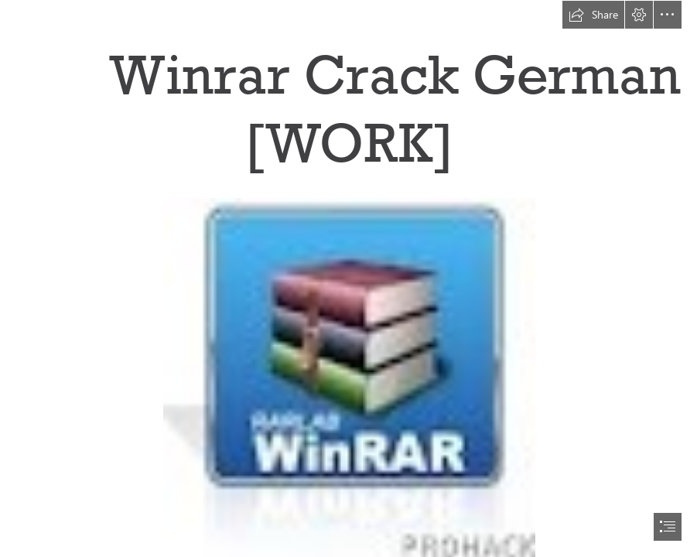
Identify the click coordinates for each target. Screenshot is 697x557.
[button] (593, 15)
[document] (348, 278)
